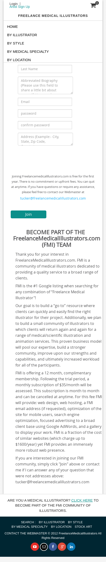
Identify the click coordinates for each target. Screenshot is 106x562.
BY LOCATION (61, 526)
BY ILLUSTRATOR (22, 35)
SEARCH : (28, 522)
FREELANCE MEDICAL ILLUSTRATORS (53, 16)
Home (12, 26)
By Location (19, 60)
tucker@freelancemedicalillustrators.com (53, 198)
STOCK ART (83, 526)
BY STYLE (15, 43)
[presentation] (54, 158)
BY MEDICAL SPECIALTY (28, 51)
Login (14, 4)
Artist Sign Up (20, 7)
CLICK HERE (82, 500)
